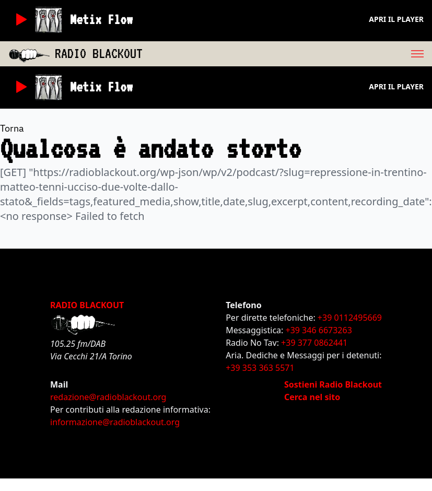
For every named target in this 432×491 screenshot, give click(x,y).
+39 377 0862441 (314, 342)
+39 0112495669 (350, 317)
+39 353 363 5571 (260, 367)
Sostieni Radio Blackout (333, 384)
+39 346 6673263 (319, 330)
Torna (12, 128)
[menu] (287, 53)
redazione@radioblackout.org (108, 397)
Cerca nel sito (312, 397)
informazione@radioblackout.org (115, 422)
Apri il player (396, 19)
